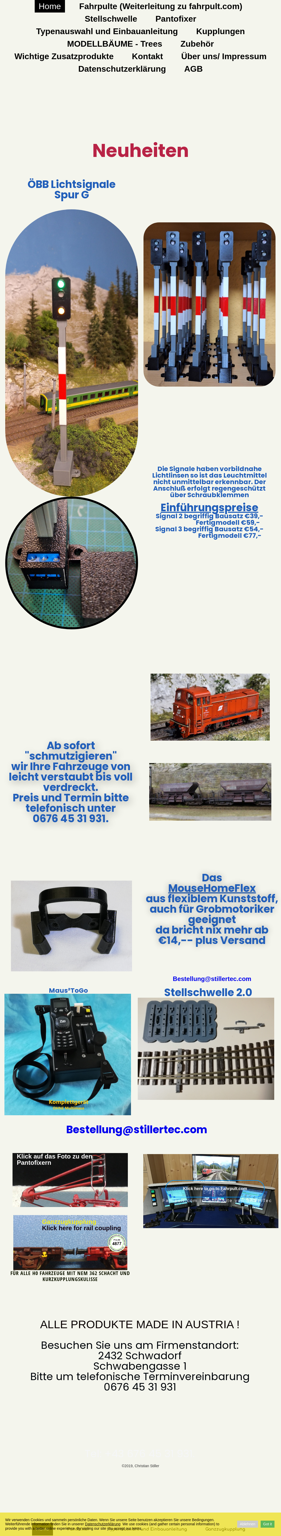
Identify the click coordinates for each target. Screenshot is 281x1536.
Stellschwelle (111, 18)
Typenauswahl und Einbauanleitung (107, 31)
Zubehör (197, 43)
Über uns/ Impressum (224, 56)
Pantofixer (176, 18)
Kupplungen (220, 31)
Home (50, 6)
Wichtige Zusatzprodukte (63, 56)
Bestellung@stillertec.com (212, 978)
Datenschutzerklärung (122, 69)
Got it (267, 1524)
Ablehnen (247, 1524)
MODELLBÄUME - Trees (114, 43)
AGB (193, 69)
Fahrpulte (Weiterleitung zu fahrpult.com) (160, 6)
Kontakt (147, 56)
